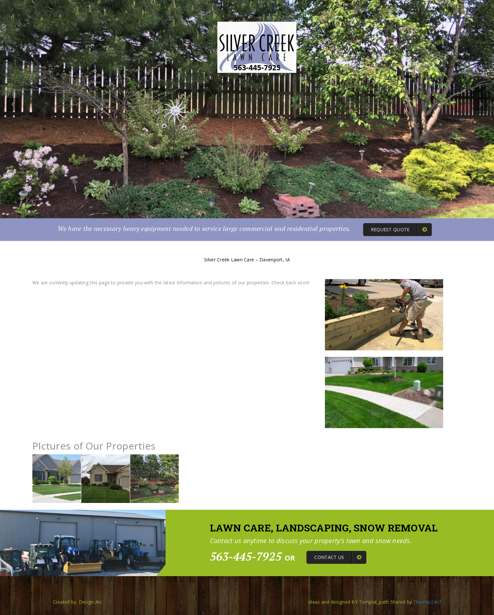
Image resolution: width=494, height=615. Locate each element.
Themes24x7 (427, 602)
